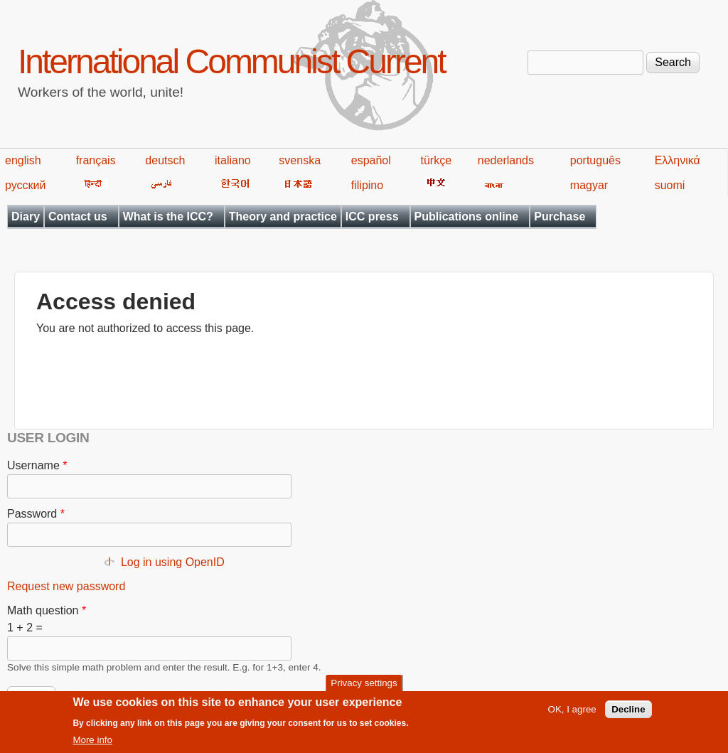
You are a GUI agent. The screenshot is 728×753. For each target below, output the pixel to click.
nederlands (506, 160)
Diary (25, 216)
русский (25, 185)
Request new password (66, 586)
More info (92, 746)
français (96, 160)
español (371, 160)
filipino (367, 185)
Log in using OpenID (173, 562)
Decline (628, 715)
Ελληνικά (677, 160)
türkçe (435, 160)
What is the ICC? (168, 216)
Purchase (559, 216)
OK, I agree (572, 715)
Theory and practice (283, 216)
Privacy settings (364, 688)
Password (36, 514)
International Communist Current (231, 61)
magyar (589, 185)
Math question (46, 610)
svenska (300, 160)
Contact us (77, 216)
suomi (670, 185)
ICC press (372, 216)
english (23, 160)
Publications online (466, 216)
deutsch (165, 160)
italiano (233, 160)
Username (37, 465)
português (595, 160)
